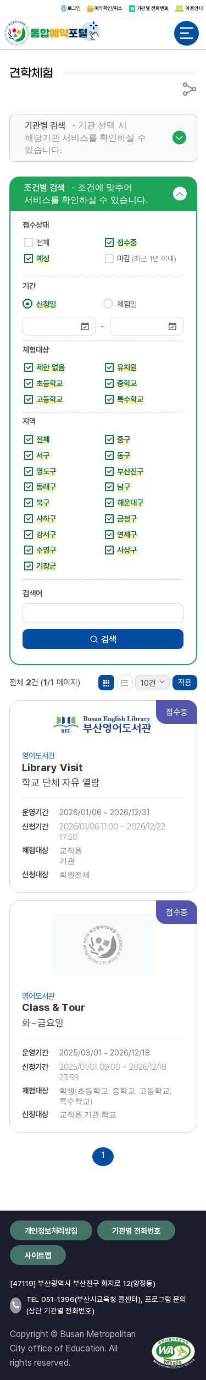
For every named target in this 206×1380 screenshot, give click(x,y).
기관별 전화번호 (149, 8)
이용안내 (189, 8)
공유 (189, 89)
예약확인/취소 (105, 8)
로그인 (71, 8)
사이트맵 (38, 1255)
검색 (103, 639)
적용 (184, 682)
